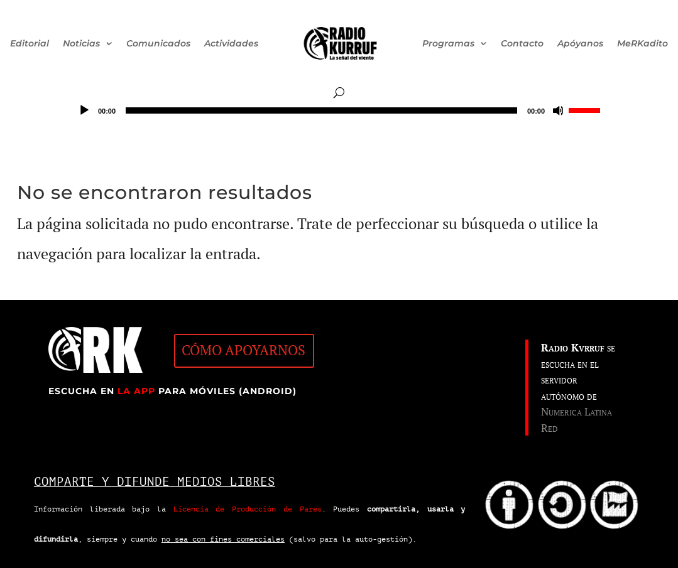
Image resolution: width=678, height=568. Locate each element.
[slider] (321, 110)
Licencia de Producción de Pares (247, 509)
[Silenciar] (558, 110)
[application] (339, 110)
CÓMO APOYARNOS (243, 350)
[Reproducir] (84, 110)
